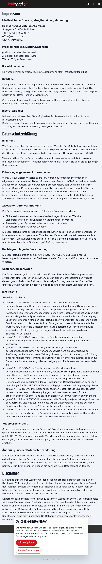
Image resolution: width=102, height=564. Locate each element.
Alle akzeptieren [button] (26, 542)
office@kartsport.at (13, 36)
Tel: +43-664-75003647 (15, 32)
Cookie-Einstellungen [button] (28, 550)
